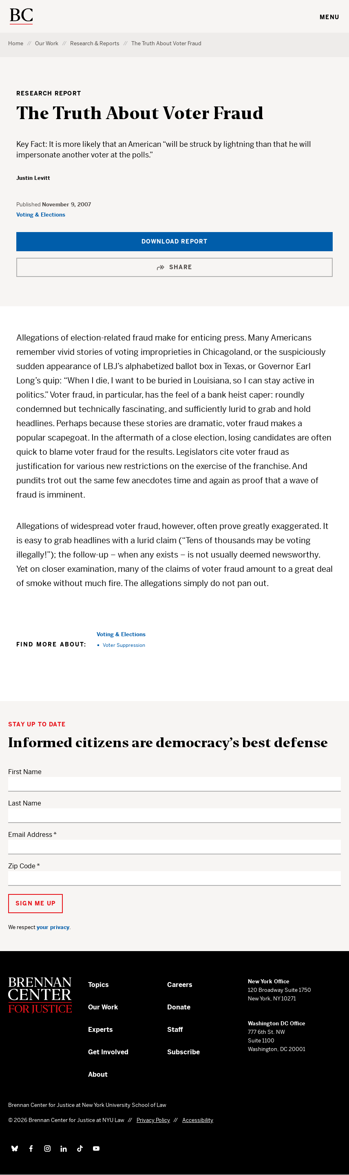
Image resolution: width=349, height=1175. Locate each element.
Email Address (30, 834)
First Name (25, 772)
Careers (179, 984)
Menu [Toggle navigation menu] (329, 17)
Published (29, 204)
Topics (98, 984)
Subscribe (183, 1052)
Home (15, 43)
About (98, 1074)
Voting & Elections (40, 214)
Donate (178, 1007)
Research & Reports (94, 43)
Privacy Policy (153, 1120)
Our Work (46, 43)
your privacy (53, 927)
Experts (100, 1029)
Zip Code (21, 866)
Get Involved (108, 1052)
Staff (175, 1029)
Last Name (24, 803)
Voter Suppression (124, 645)
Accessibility (197, 1120)
